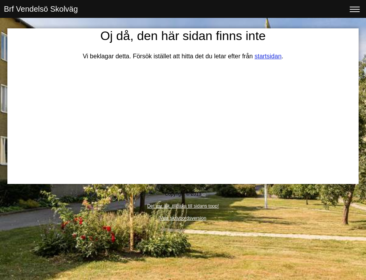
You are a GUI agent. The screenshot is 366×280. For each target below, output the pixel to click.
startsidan (267, 56)
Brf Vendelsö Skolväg (41, 9)
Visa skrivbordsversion (183, 218)
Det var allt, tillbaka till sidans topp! (183, 206)
